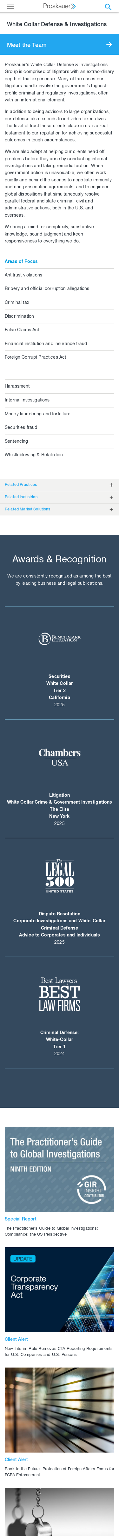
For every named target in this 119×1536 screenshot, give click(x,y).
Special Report (20, 1219)
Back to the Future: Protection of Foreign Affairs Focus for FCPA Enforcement (59, 1472)
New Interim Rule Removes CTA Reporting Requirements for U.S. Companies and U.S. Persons (59, 1352)
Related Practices (21, 485)
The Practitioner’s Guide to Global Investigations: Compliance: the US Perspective (51, 1232)
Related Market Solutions (27, 509)
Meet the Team (27, 45)
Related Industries (21, 497)
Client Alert (16, 1340)
